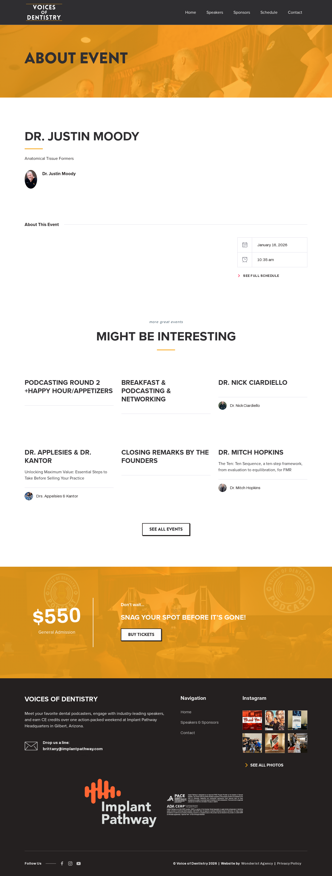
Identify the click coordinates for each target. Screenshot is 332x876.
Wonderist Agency (257, 863)
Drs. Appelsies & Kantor (57, 496)
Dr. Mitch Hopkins (245, 488)
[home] (44, 12)
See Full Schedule (261, 276)
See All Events (166, 529)
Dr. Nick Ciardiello (245, 405)
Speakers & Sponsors (200, 722)
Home (186, 712)
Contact (188, 733)
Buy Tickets (142, 634)
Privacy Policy (289, 863)
